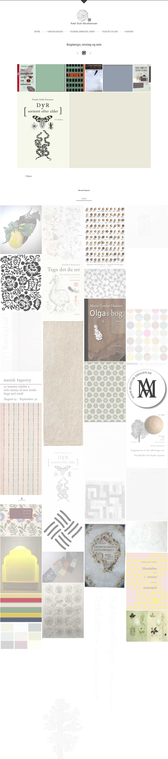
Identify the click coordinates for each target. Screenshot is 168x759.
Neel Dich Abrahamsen (84, 23)
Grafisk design (55, 32)
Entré (37, 32)
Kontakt (129, 32)
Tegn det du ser (110, 32)
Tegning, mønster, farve (82, 32)
